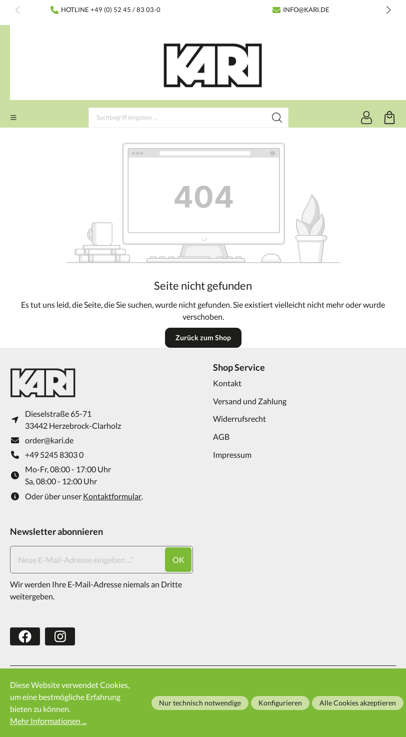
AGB (221, 436)
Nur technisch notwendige (200, 702)
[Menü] (13, 117)
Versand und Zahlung (249, 401)
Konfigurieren (280, 702)
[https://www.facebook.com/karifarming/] (25, 637)
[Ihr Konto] (366, 117)
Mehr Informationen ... (48, 720)
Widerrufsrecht (239, 418)
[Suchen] (277, 118)
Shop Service (239, 367)
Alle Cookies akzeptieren (358, 702)
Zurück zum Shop (203, 337)
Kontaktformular (112, 496)
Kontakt (227, 383)
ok (178, 559)
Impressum (232, 454)
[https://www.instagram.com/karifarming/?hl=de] (60, 637)
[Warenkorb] (389, 117)
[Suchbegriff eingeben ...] (177, 118)
